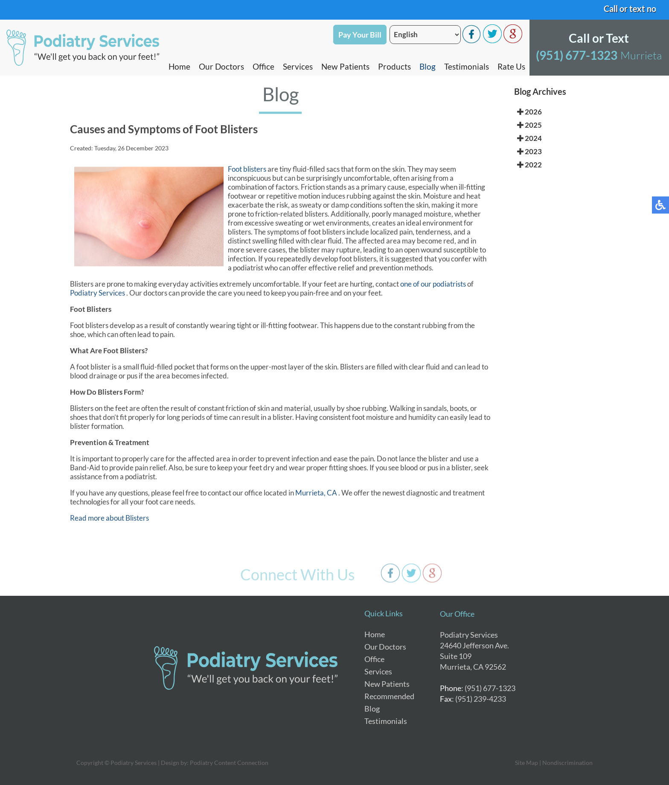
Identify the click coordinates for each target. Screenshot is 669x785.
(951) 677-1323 (576, 55)
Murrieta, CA (316, 493)
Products (394, 66)
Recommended (389, 696)
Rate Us (511, 66)
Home (179, 66)
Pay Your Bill (359, 34)
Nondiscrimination (567, 762)
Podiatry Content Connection (229, 762)
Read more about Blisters (109, 519)
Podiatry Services (98, 294)
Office (263, 66)
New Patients (345, 66)
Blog (427, 66)
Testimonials (466, 66)
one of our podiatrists (433, 285)
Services (298, 66)
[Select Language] (425, 34)
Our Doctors (221, 66)
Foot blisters (247, 170)
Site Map (526, 762)
